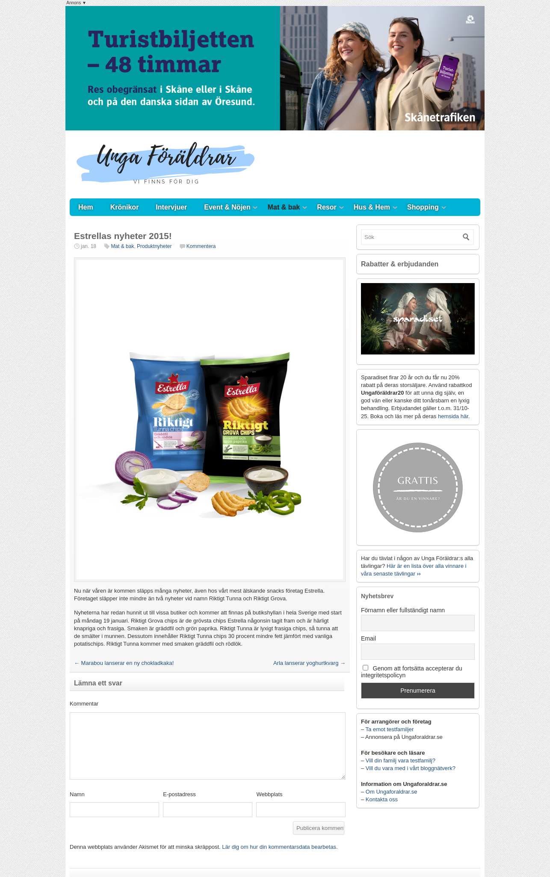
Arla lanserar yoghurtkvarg (309, 663)
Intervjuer (171, 207)
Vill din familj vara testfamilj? (400, 760)
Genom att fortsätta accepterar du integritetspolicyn (411, 672)
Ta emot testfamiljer (390, 729)
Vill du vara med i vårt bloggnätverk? (410, 768)
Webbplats (269, 794)
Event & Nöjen (227, 207)
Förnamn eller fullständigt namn (403, 610)
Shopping (423, 207)
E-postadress (179, 794)
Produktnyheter (154, 246)
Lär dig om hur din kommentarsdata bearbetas (279, 847)
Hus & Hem (372, 207)
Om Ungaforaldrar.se (391, 791)
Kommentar (84, 703)
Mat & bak (284, 207)
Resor (326, 207)
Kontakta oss (382, 799)
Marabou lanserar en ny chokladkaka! (124, 663)
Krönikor (124, 207)
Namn (77, 794)
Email (368, 638)
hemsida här (453, 416)
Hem (85, 207)
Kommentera (201, 246)
